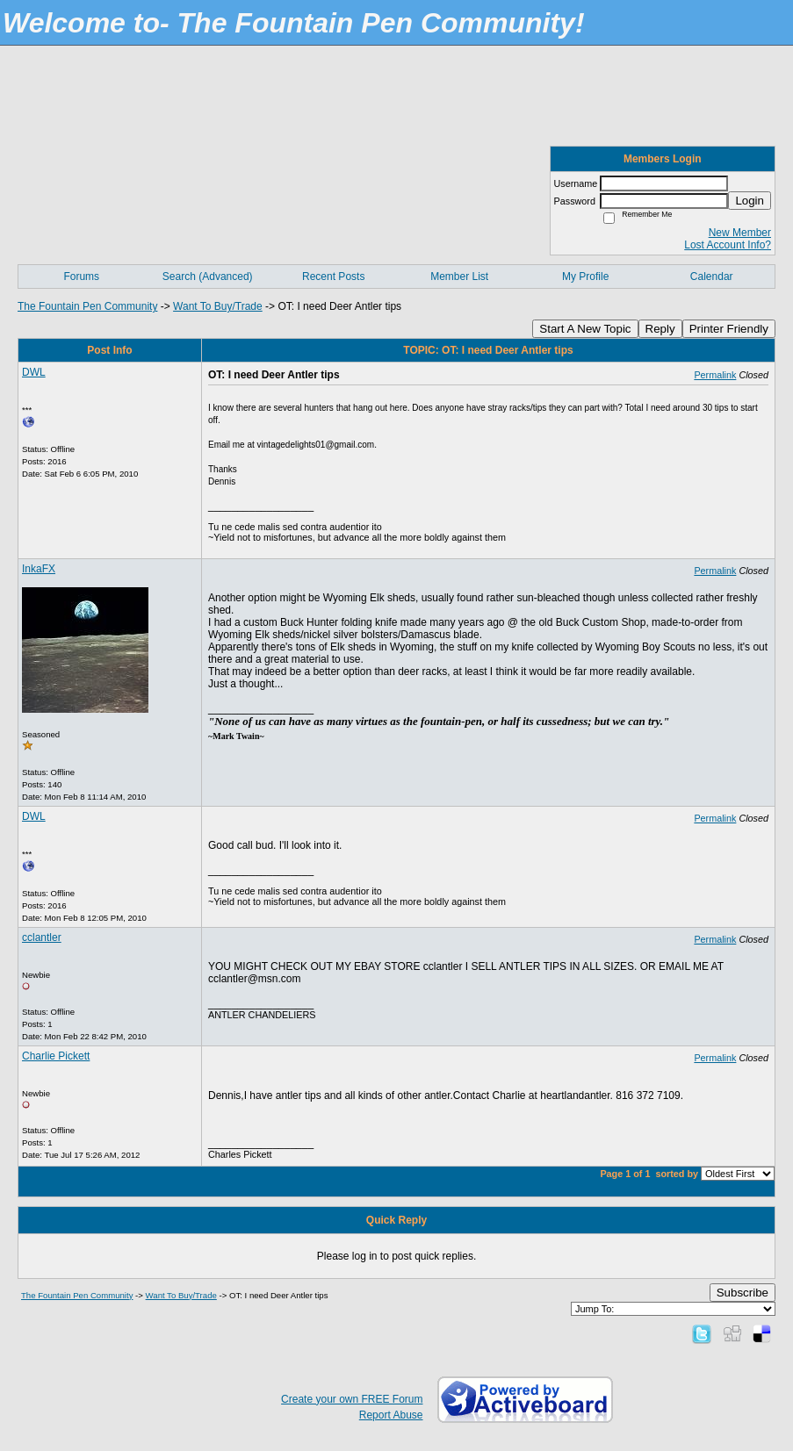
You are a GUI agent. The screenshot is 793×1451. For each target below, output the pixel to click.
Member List (459, 276)
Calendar (711, 276)
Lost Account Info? (727, 245)
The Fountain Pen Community (87, 306)
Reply (660, 328)
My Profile (585, 276)
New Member (740, 232)
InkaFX (38, 569)
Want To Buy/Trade (218, 306)
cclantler (41, 937)
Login (749, 200)
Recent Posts (333, 276)
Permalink (715, 375)
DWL (34, 372)
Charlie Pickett (56, 1056)
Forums (81, 276)
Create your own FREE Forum (351, 1399)
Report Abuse (391, 1415)
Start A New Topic (585, 328)
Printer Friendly (728, 328)
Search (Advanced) (207, 276)
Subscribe (742, 1292)
